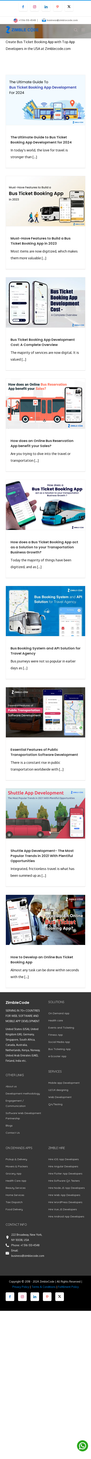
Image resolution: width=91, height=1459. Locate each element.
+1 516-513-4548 (29, 1245)
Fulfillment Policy (68, 1286)
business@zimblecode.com (62, 20)
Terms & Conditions (44, 1286)
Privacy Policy (20, 1286)
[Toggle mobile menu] (83, 30)
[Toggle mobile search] (76, 30)
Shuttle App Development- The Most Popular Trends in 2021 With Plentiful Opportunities (42, 855)
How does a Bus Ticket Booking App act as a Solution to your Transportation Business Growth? (44, 547)
